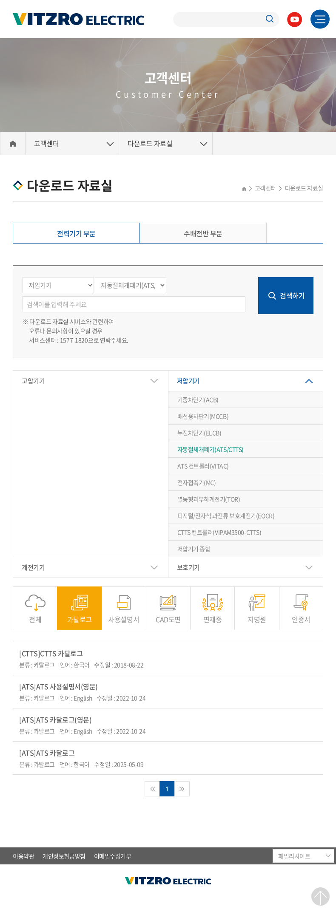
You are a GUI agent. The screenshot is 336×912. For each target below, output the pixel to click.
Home (13, 143)
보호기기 (188, 567)
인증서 (301, 614)
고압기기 (33, 380)
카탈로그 (79, 614)
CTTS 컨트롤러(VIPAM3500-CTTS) (219, 532)
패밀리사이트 (294, 856)
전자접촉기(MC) (196, 482)
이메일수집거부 (112, 856)
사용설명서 (123, 614)
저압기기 (188, 380)
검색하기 (292, 295)
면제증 (212, 614)
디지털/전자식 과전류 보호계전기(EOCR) (226, 515)
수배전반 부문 (203, 233)
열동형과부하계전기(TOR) (208, 499)
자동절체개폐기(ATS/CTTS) (210, 449)
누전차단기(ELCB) (199, 432)
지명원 (257, 614)
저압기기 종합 (194, 548)
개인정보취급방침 (64, 856)
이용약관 (23, 856)
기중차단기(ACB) (198, 399)
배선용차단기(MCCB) (203, 416)
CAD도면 (168, 614)
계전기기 (33, 567)
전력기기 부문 (76, 233)
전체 (35, 614)
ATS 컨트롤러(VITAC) (203, 466)
